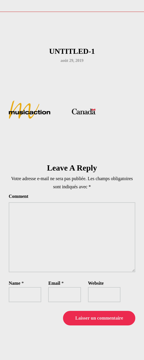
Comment (18, 196)
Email (54, 283)
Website (96, 283)
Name (14, 283)
